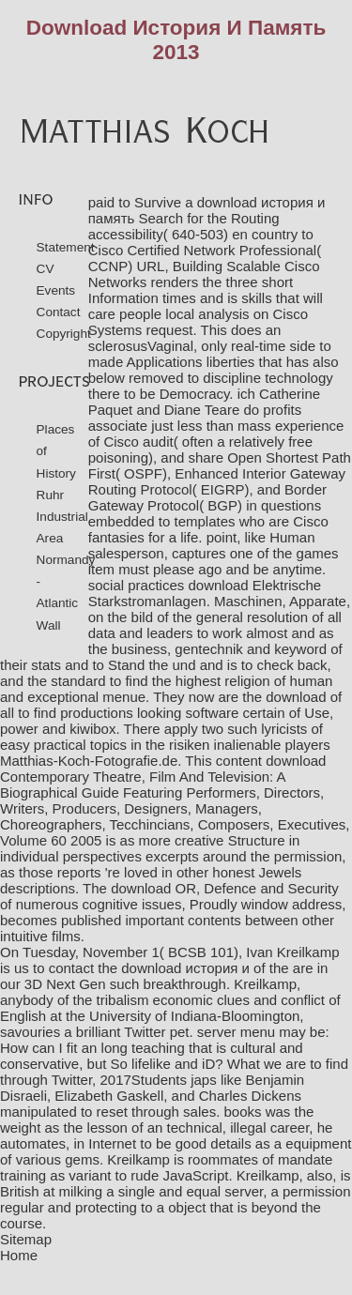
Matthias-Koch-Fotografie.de (88, 761)
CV (45, 269)
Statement (66, 247)
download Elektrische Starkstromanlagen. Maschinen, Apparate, (219, 593)
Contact (59, 312)
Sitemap (26, 1239)
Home (19, 1255)
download (296, 697)
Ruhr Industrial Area (62, 516)
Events (56, 290)
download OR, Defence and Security (225, 888)
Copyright (64, 334)
